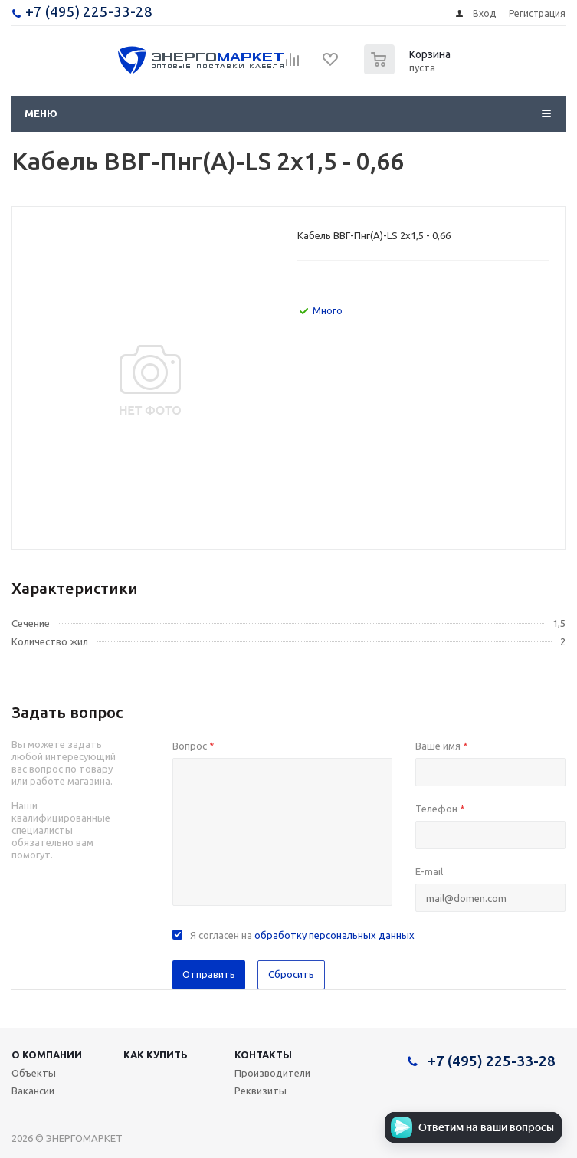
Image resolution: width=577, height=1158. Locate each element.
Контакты (263, 1054)
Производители (272, 1073)
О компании (46, 1054)
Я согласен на (302, 935)
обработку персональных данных (334, 935)
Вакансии (32, 1090)
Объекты (33, 1073)
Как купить (155, 1054)
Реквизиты (260, 1090)
